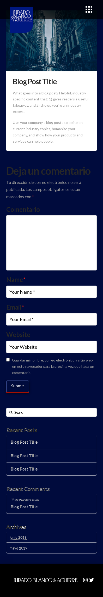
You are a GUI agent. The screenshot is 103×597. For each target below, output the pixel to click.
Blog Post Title (24, 441)
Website (18, 334)
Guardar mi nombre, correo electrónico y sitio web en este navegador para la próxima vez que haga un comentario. (53, 366)
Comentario (23, 209)
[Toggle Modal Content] (89, 9)
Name (16, 279)
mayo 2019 (18, 548)
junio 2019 (18, 537)
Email (15, 307)
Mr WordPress (25, 500)
